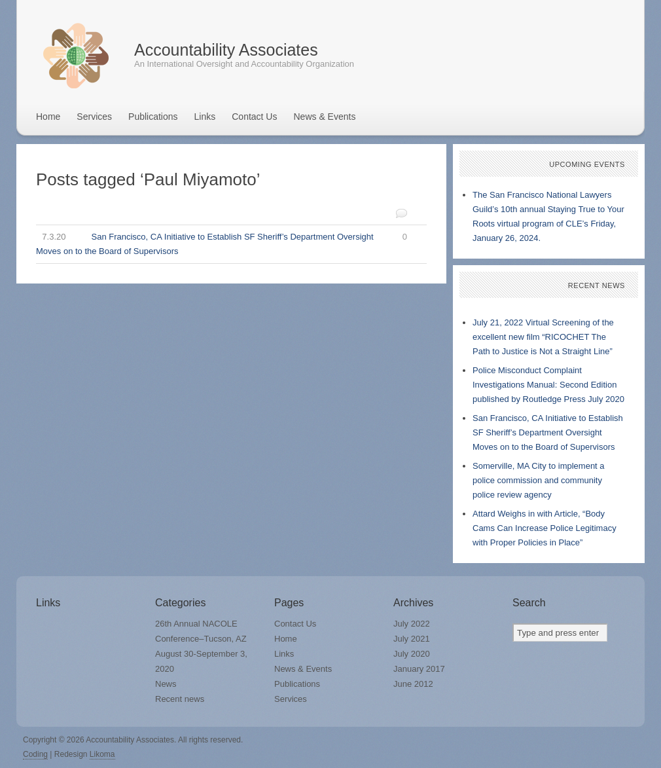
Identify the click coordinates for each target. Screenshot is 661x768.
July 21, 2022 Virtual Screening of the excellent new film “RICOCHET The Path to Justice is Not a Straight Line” (543, 337)
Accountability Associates (226, 50)
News (166, 684)
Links (205, 116)
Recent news (179, 699)
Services (94, 116)
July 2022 (411, 624)
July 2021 (411, 639)
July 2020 (411, 654)
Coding (35, 754)
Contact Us (254, 116)
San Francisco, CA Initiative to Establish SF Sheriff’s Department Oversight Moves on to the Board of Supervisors (221, 243)
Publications (153, 116)
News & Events (324, 116)
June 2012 (413, 684)
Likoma (102, 754)
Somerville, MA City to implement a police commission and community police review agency (539, 480)
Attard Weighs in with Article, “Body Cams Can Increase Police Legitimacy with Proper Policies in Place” (544, 528)
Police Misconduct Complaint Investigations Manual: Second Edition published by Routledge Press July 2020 (548, 384)
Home (48, 116)
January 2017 (419, 669)
